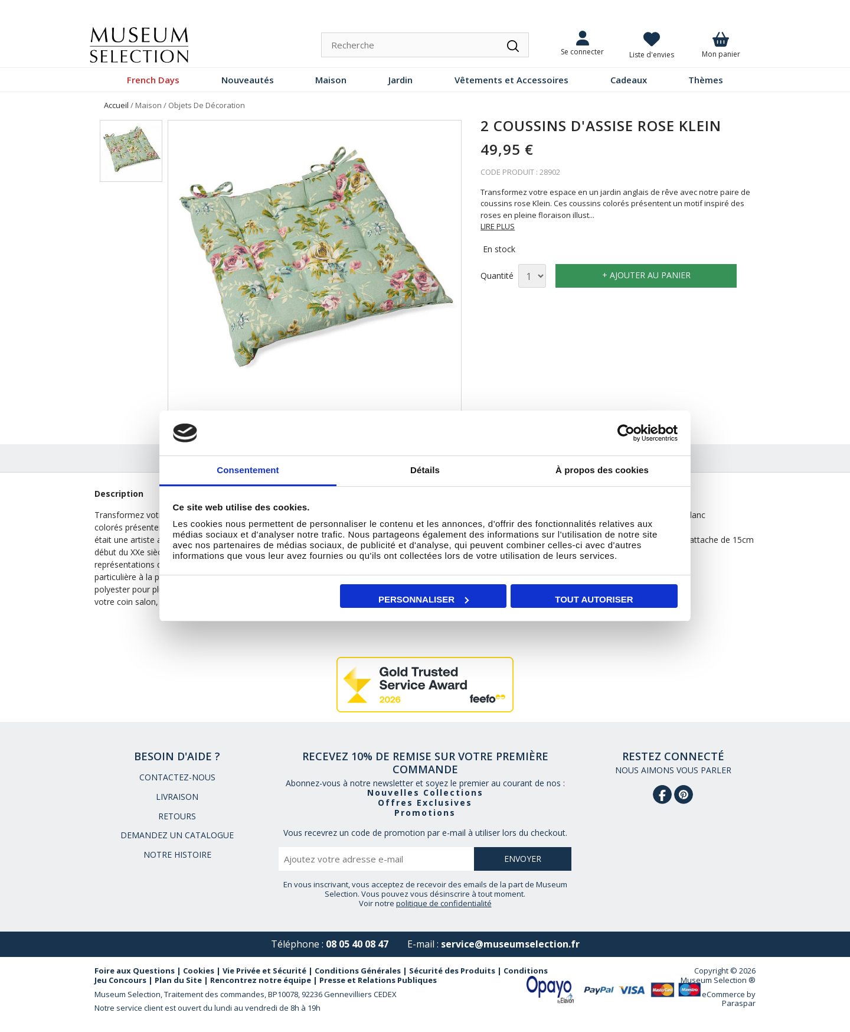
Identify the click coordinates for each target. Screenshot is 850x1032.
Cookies (198, 970)
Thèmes (705, 80)
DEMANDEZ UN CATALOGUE (177, 835)
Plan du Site (178, 980)
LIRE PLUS (497, 226)
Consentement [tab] (248, 470)
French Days (153, 80)
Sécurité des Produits (452, 970)
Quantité (497, 276)
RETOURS (177, 816)
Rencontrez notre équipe (260, 980)
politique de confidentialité (444, 903)
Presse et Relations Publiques (378, 980)
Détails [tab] (425, 470)
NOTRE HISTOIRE (177, 854)
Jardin (400, 80)
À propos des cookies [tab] (602, 470)
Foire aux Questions (134, 970)
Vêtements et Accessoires (511, 80)
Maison (330, 80)
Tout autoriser (594, 599)
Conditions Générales (358, 970)
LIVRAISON (177, 796)
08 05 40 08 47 (357, 943)
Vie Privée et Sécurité (264, 970)
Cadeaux (628, 80)
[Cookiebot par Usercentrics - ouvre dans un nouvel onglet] (626, 433)
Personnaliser (423, 599)
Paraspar (739, 1003)
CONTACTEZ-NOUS (177, 777)
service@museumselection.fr (510, 943)
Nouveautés (247, 80)
